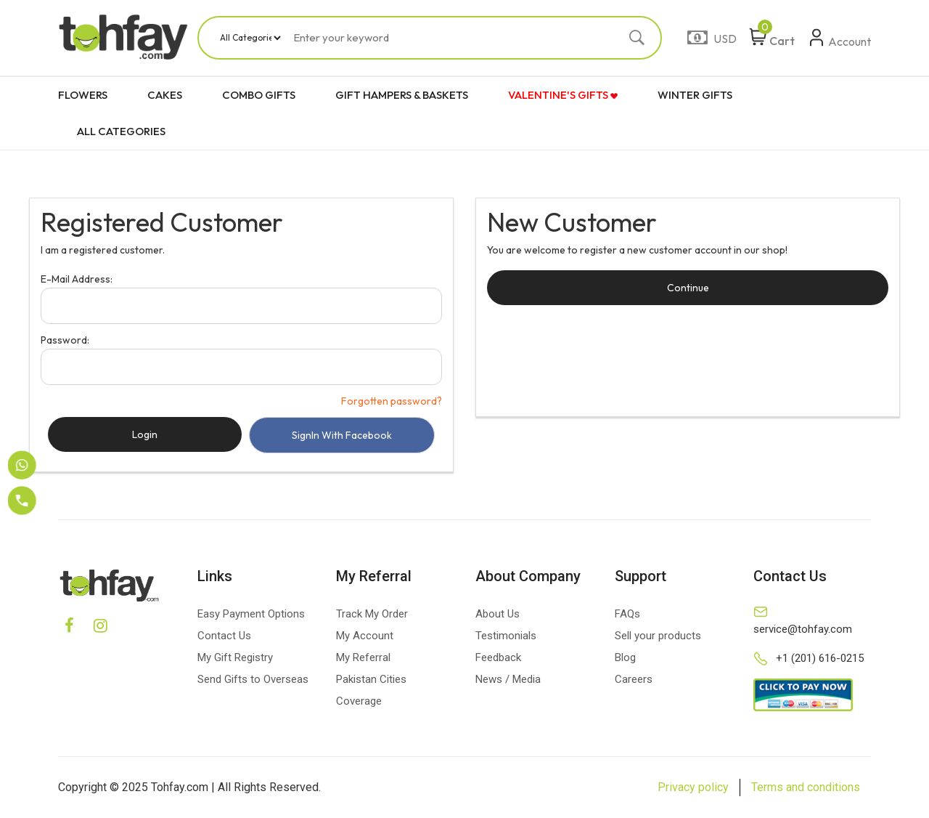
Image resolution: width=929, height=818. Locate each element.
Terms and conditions (805, 787)
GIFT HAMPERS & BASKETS (401, 95)
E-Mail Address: (76, 279)
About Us (497, 613)
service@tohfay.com (802, 629)
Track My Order (372, 613)
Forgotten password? (391, 401)
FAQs (627, 613)
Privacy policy (693, 787)
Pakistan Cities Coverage (371, 690)
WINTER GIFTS (695, 95)
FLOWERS (82, 95)
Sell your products (658, 635)
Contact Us (224, 635)
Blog (625, 657)
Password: (65, 340)
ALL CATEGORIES (121, 131)
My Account (364, 635)
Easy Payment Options (251, 613)
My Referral (363, 657)
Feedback (498, 657)
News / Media (508, 679)
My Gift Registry (235, 657)
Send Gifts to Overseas (252, 679)
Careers (633, 679)
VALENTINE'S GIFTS (563, 95)
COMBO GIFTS (258, 95)
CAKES (164, 95)
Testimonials (505, 635)
